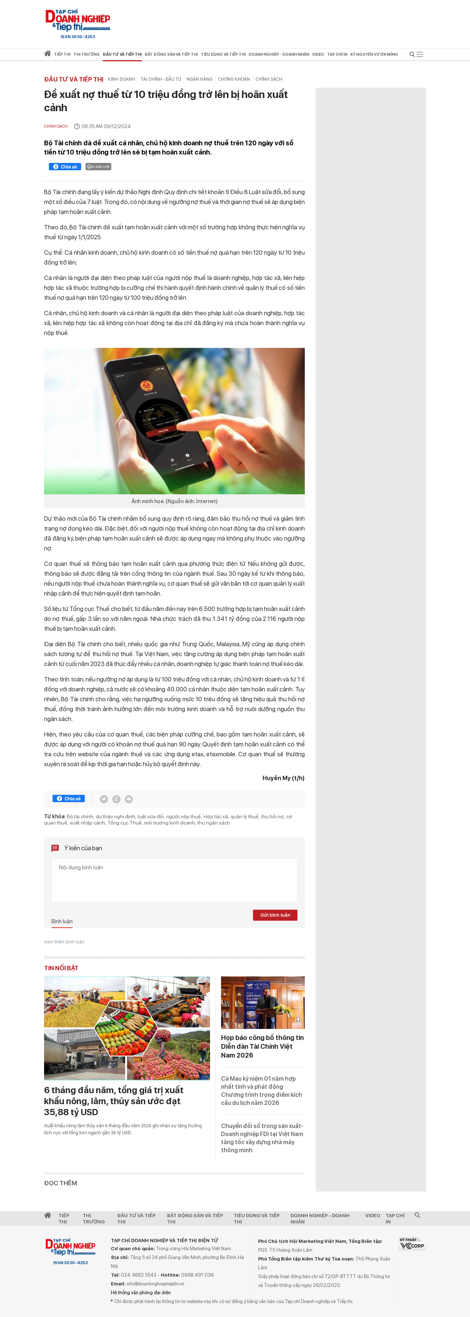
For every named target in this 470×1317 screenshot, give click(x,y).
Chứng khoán (234, 79)
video (318, 54)
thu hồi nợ (272, 816)
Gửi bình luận (275, 915)
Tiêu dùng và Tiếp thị (256, 1219)
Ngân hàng (200, 79)
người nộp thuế (183, 816)
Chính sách (269, 79)
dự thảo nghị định (115, 816)
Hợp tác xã (215, 816)
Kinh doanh (121, 79)
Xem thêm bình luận (64, 942)
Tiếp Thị (63, 1219)
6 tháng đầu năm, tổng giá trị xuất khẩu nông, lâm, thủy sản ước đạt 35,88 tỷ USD (114, 1101)
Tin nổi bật (61, 968)
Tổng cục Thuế (125, 823)
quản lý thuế (244, 816)
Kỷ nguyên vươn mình (374, 54)
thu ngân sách (214, 823)
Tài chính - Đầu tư (161, 79)
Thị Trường (94, 1219)
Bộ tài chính (80, 816)
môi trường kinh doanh (169, 823)
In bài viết (98, 166)
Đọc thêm (60, 1183)
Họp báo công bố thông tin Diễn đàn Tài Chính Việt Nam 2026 (262, 1046)
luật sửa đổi (151, 816)
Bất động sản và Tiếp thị (195, 1219)
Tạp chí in (337, 54)
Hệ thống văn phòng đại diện (141, 1292)
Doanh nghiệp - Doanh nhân (320, 1219)
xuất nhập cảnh (87, 823)
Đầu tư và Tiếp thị (73, 79)
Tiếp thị (62, 54)
